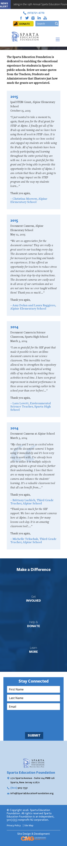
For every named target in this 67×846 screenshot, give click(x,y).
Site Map (28, 825)
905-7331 (19, 787)
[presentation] (34, 726)
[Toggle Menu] (57, 39)
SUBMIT (34, 735)
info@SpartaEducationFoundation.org (32, 793)
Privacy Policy (14, 825)
